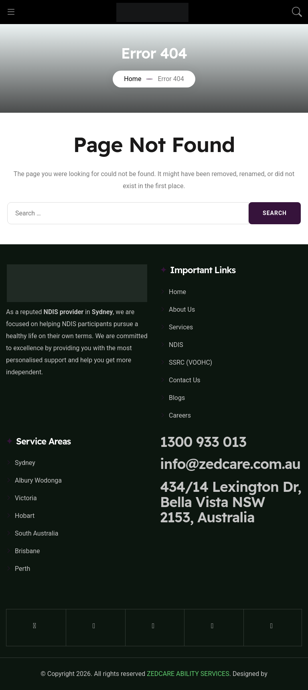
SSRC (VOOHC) (190, 362)
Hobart (24, 516)
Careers (180, 415)
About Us (182, 309)
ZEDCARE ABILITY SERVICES (188, 674)
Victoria (26, 498)
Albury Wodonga (38, 480)
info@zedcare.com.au (230, 464)
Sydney (25, 463)
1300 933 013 (203, 442)
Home (177, 292)
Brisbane (27, 551)
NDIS (176, 345)
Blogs (177, 398)
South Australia (36, 533)
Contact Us (185, 380)
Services (181, 327)
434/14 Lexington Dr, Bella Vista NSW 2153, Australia (230, 502)
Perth (22, 568)
